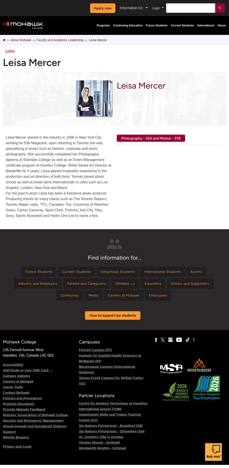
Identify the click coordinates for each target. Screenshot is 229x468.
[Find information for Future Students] (32, 272)
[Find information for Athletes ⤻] (126, 285)
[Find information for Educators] (156, 285)
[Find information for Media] (92, 298)
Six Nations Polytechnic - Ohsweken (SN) (111, 434)
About (221, 25)
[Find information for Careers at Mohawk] (125, 298)
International (205, 25)
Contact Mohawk (16, 396)
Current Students (182, 25)
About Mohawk (21, 40)
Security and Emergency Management (33, 424)
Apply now (101, 8)
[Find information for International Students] (166, 272)
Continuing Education (128, 25)
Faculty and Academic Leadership (60, 40)
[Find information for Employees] (162, 298)
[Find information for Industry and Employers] (32, 285)
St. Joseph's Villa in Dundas (101, 440)
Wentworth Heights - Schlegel (102, 451)
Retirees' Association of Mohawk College (35, 418)
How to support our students (112, 319)
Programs (103, 25)
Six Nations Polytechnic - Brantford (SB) (111, 429)
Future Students (157, 25)
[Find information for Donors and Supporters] (196, 285)
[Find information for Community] (66, 298)
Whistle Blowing (16, 440)
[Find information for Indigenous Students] (117, 272)
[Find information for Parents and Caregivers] (84, 285)
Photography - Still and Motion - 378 (151, 138)
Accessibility (13, 368)
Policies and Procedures (22, 401)
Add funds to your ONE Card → (28, 373)
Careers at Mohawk (18, 384)
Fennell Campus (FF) (95, 353)
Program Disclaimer (19, 407)
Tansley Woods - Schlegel (99, 445)
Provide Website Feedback (24, 412)
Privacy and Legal (17, 449)
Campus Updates (16, 379)
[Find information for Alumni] (203, 272)
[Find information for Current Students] (73, 272)
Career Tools (13, 390)
